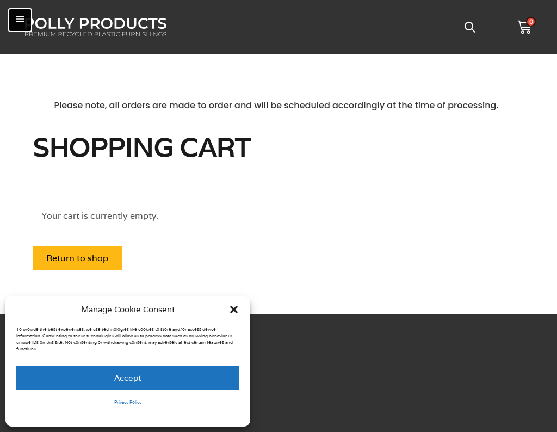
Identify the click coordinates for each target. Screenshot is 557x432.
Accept (127, 378)
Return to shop (77, 258)
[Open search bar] (470, 27)
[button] (233, 309)
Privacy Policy (127, 402)
